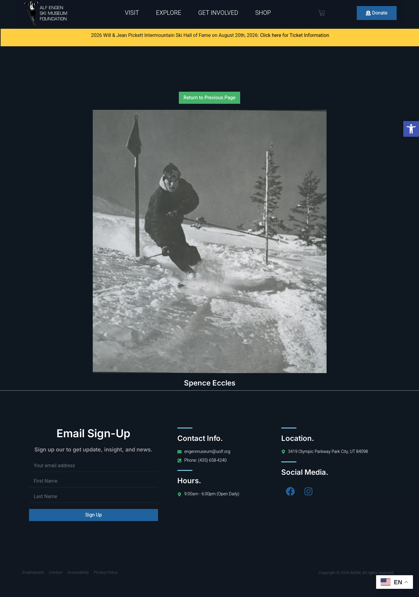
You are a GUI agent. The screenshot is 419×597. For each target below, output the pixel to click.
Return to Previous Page (210, 97)
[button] (411, 129)
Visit (132, 12)
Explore (168, 12)
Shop (263, 12)
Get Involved (218, 12)
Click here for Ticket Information (294, 35)
